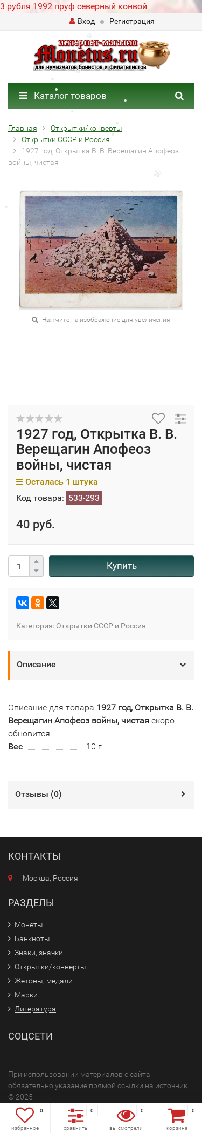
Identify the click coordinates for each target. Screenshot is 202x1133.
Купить (122, 565)
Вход (82, 21)
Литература (35, 1008)
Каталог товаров (63, 95)
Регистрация (132, 21)
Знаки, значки (39, 952)
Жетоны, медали (44, 980)
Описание (36, 664)
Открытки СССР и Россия (101, 625)
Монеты (29, 924)
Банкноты (32, 938)
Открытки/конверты (50, 966)
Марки (26, 994)
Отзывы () (38, 794)
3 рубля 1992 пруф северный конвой (73, 6)
